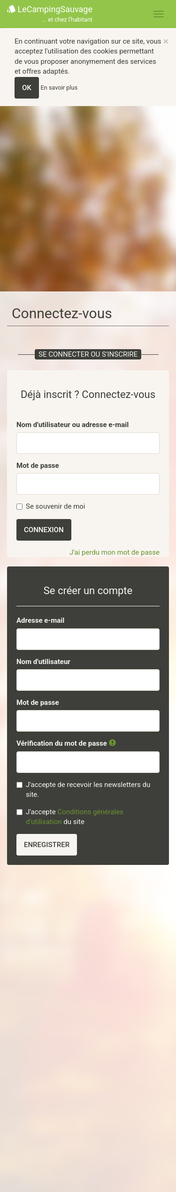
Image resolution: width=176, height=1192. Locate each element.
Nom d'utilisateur (43, 661)
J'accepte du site (69, 817)
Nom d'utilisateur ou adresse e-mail (72, 424)
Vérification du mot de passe (66, 743)
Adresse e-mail (40, 620)
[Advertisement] (88, 199)
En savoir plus (59, 87)
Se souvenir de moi (50, 506)
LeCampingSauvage (49, 14)
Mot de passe (37, 465)
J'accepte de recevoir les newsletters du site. (83, 789)
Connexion (44, 530)
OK (26, 88)
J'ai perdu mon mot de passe (114, 552)
